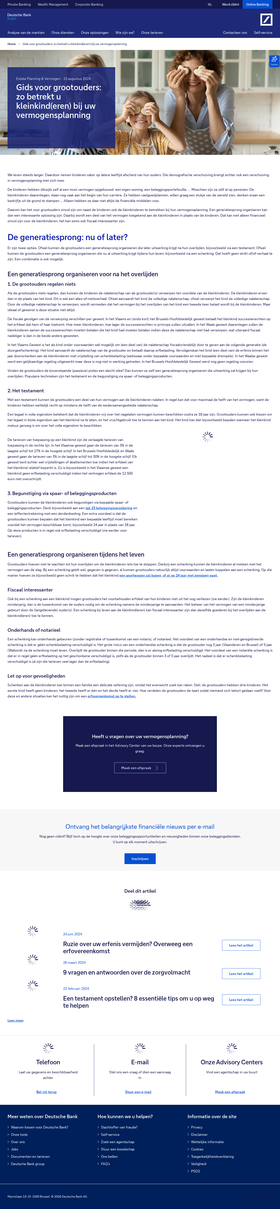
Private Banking (19, 4)
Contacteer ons (235, 32)
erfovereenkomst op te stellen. (112, 696)
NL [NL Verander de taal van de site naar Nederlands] (210, 4)
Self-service (263, 32)
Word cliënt (230, 4)
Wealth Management (53, 4)
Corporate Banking (89, 4)
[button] (62, 33)
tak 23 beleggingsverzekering (109, 508)
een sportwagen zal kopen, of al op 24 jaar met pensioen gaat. (168, 575)
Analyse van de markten (26, 32)
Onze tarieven (152, 32)
